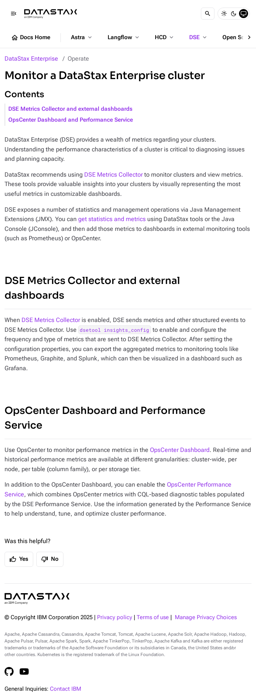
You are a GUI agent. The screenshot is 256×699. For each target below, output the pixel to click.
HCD (165, 37)
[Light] (223, 13)
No (50, 559)
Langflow (124, 37)
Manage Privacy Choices (206, 617)
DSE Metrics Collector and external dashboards (70, 109)
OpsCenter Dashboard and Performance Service (70, 120)
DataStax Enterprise (31, 58)
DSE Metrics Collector (113, 174)
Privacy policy (114, 617)
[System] (243, 13)
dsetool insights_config (114, 330)
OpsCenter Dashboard (180, 449)
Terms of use (153, 617)
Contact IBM (65, 689)
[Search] (207, 14)
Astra (82, 37)
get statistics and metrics (112, 219)
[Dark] (233, 13)
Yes (18, 559)
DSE (198, 37)
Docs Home (30, 37)
